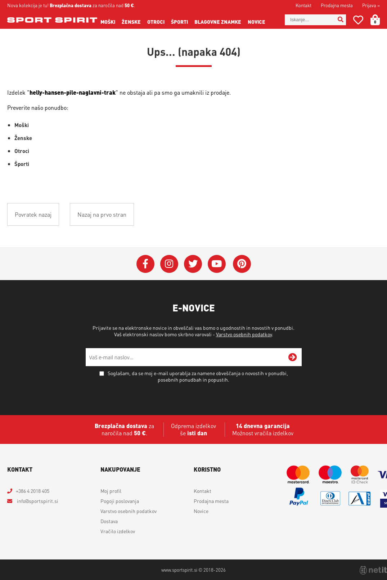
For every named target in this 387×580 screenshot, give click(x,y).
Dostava (109, 521)
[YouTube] (217, 264)
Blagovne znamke (217, 21)
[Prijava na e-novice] (293, 357)
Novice (256, 21)
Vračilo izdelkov (117, 531)
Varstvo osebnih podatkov (244, 334)
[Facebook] (145, 264)
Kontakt (303, 5)
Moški (107, 21)
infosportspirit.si (37, 501)
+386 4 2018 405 (32, 490)
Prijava (371, 5)
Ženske (131, 21)
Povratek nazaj (33, 214)
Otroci (156, 21)
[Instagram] (169, 264)
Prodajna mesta (337, 5)
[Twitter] (193, 264)
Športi (179, 21)
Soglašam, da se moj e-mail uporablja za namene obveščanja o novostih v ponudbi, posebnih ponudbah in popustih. (198, 376)
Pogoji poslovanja (119, 501)
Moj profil (110, 490)
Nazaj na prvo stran (101, 214)
